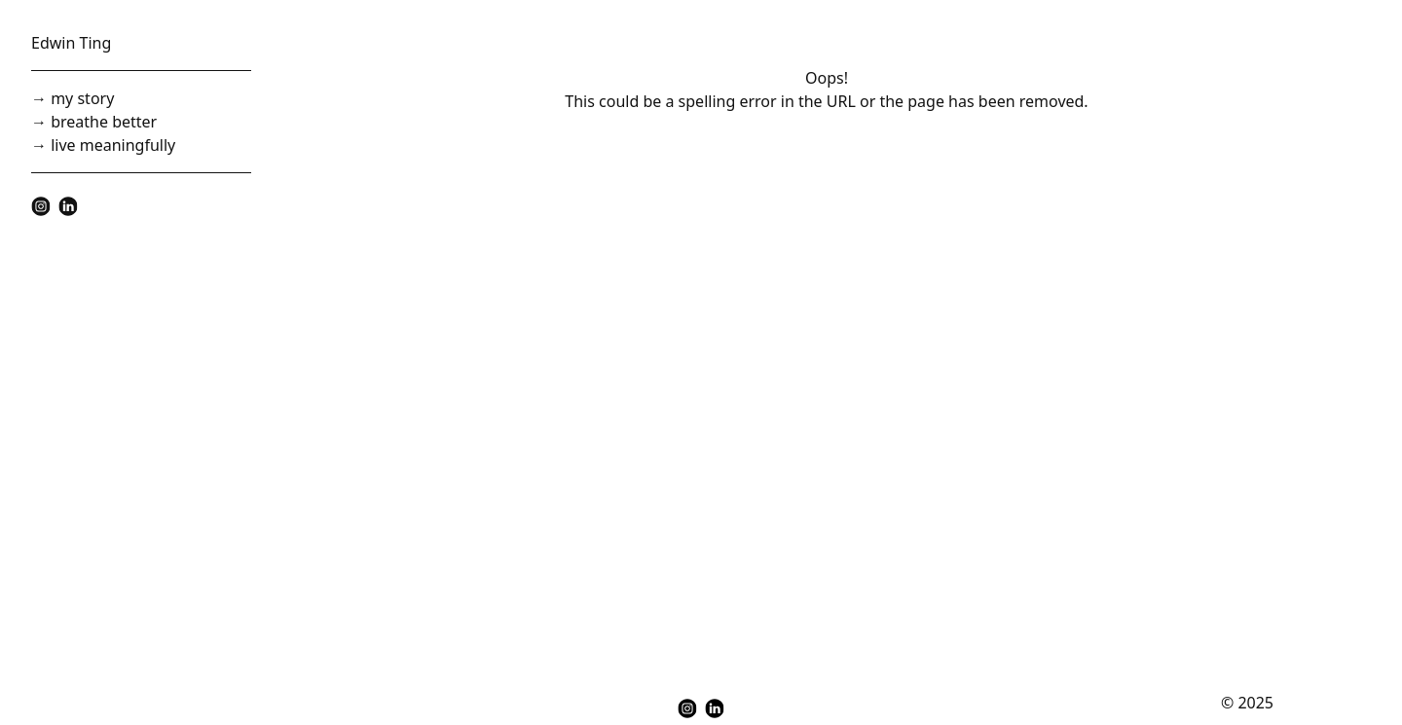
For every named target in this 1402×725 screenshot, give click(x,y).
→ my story (72, 98)
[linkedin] (68, 206)
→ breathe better (94, 121)
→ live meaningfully (103, 145)
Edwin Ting (71, 43)
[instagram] (41, 206)
